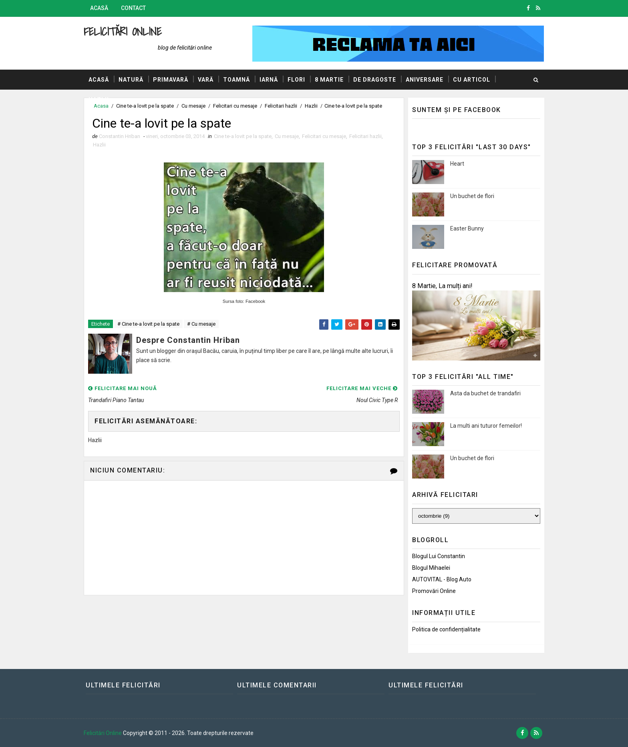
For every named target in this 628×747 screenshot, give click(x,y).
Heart (457, 163)
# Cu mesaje (201, 324)
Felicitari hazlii (365, 136)
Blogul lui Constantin (438, 556)
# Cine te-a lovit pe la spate (148, 324)
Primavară (170, 79)
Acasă (99, 8)
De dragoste (374, 79)
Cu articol (471, 79)
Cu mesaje (287, 136)
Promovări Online (434, 591)
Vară (205, 79)
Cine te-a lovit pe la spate (243, 136)
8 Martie (329, 79)
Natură (131, 79)
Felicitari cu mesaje (324, 136)
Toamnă (236, 79)
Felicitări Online (123, 31)
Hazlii (99, 99)
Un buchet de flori (472, 196)
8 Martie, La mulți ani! (442, 286)
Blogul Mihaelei (431, 568)
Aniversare (424, 79)
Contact (133, 8)
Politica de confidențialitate (446, 629)
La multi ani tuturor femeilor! (486, 426)
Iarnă (269, 79)
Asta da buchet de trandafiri (485, 393)
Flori (296, 79)
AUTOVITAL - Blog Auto (441, 579)
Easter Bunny (467, 228)
